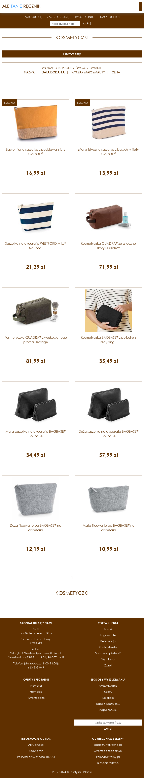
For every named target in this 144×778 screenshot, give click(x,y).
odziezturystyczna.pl (108, 745)
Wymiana (108, 659)
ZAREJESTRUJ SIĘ (58, 17)
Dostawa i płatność (108, 653)
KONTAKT (36, 643)
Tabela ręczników (108, 704)
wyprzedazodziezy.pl (108, 751)
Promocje (36, 691)
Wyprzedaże (36, 698)
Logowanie (108, 635)
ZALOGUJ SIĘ (33, 17)
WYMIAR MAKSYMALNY (88, 72)
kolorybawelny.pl (108, 757)
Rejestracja (108, 641)
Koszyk (108, 629)
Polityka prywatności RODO (36, 757)
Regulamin (36, 751)
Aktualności (36, 745)
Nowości (36, 685)
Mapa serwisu (108, 710)
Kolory (108, 691)
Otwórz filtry (72, 54)
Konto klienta (108, 647)
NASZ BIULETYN (109, 17)
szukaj (87, 23)
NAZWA (29, 72)
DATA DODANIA (53, 72)
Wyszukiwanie (108, 685)
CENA (116, 72)
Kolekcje (108, 698)
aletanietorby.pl (108, 763)
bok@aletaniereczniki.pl (36, 633)
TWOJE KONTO (85, 17)
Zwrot (108, 665)
